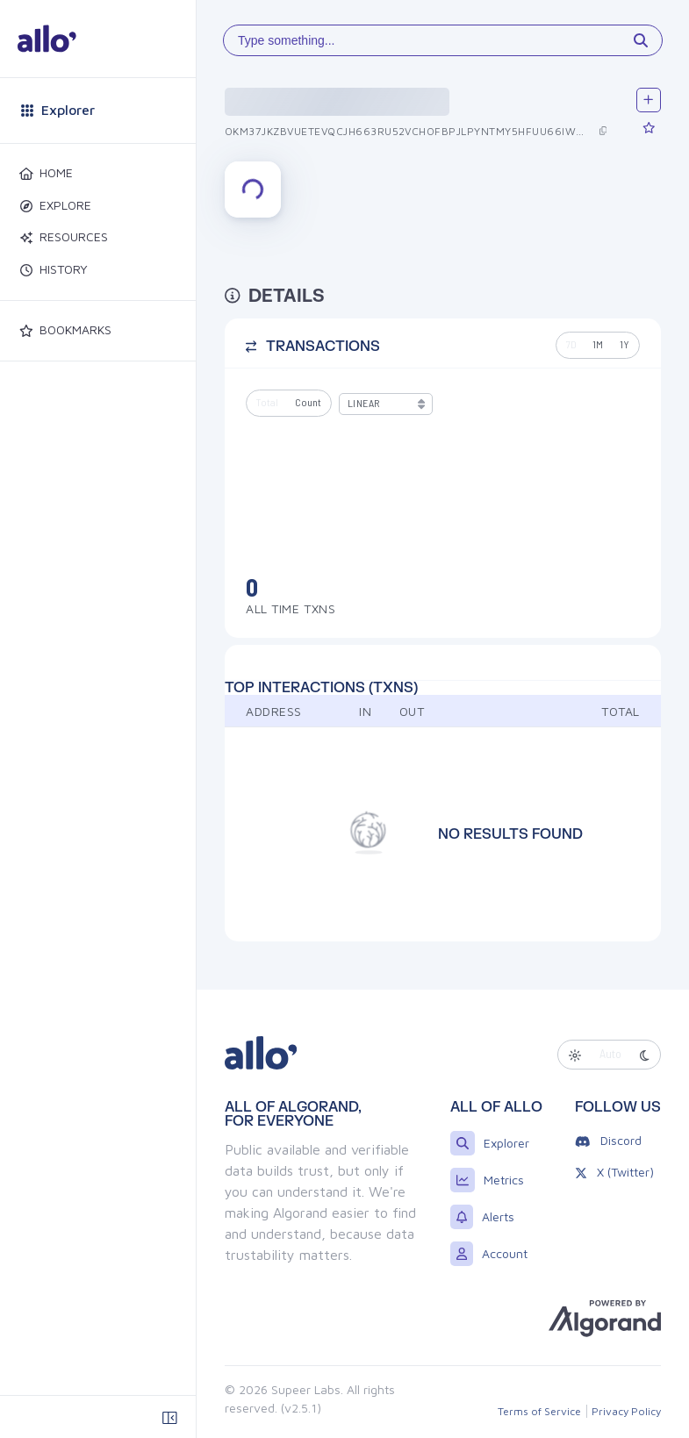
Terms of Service (539, 1411)
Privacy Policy (626, 1411)
